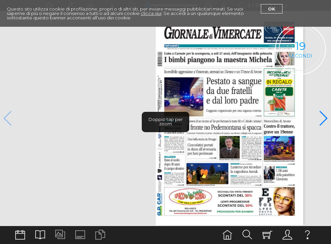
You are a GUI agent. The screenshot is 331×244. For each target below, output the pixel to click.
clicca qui (151, 13)
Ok (271, 9)
